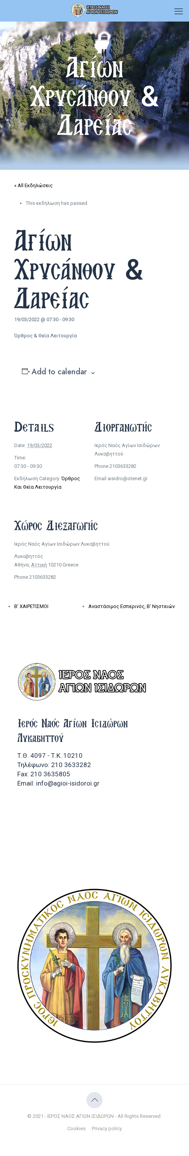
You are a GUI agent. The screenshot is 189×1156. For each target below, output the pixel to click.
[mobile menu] (178, 11)
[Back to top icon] (94, 1100)
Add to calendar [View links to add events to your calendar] (59, 372)
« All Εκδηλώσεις (33, 185)
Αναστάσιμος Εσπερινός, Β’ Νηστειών (131, 606)
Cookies (76, 1128)
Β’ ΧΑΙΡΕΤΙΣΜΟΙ (31, 606)
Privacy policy (107, 1128)
